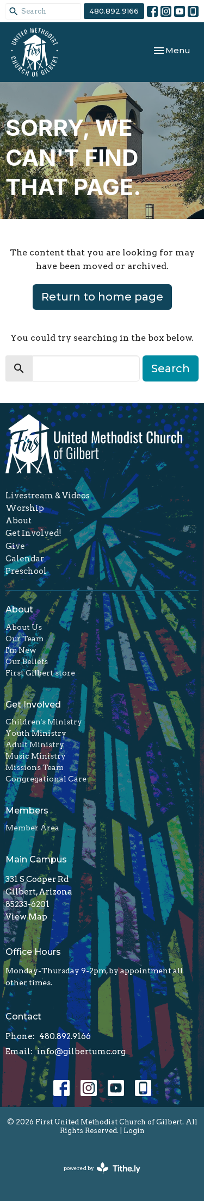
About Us (23, 627)
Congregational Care (45, 778)
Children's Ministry (43, 721)
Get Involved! (33, 533)
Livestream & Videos (47, 496)
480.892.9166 (114, 11)
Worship (24, 508)
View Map (26, 917)
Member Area (32, 827)
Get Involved (33, 704)
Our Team (24, 638)
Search (170, 368)
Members (26, 810)
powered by (102, 1168)
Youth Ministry (35, 733)
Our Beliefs (26, 661)
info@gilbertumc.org (81, 1051)
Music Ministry (35, 756)
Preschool (26, 571)
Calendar (24, 559)
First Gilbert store (40, 672)
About (18, 521)
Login (134, 1131)
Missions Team (34, 767)
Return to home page (102, 296)
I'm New (20, 650)
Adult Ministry (34, 744)
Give (15, 546)
